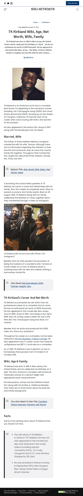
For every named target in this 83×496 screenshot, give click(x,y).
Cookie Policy (32, 491)
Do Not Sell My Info (40, 493)
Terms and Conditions (10, 491)
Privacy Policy (22, 491)
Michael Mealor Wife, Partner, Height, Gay (27, 285)
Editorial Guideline (43, 491)
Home (35, 22)
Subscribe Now (72, 3)
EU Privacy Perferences (26, 493)
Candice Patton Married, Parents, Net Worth (29, 403)
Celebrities (45, 22)
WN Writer (30, 57)
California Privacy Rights (10, 493)
